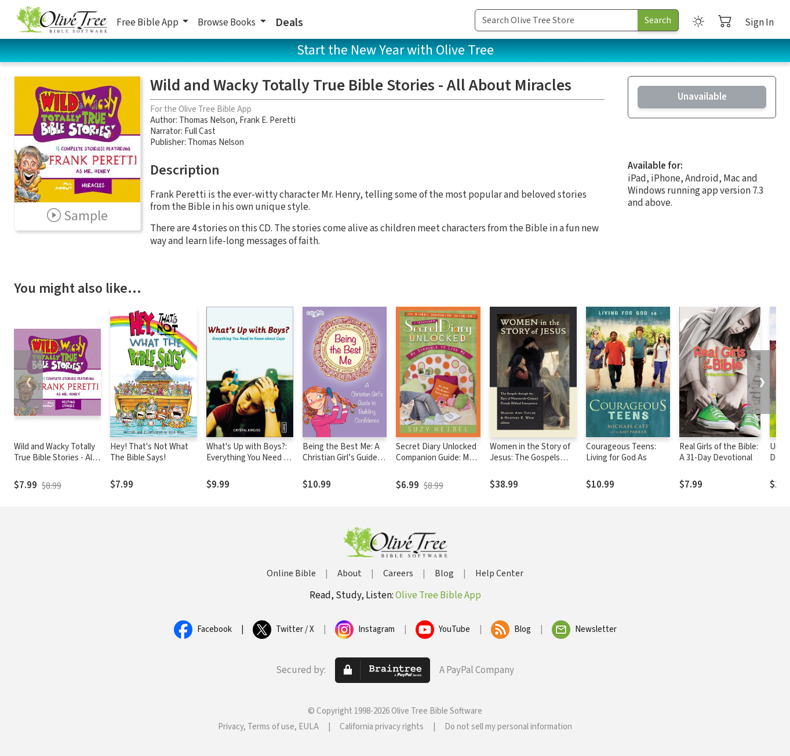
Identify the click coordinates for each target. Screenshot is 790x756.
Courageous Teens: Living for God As (621, 452)
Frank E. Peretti (267, 120)
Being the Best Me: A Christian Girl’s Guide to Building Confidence (344, 458)
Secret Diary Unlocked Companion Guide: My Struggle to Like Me (436, 458)
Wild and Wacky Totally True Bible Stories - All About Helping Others (54, 458)
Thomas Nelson (207, 120)
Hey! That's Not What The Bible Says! (149, 452)
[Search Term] (556, 20)
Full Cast (200, 131)
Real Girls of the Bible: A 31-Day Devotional (718, 452)
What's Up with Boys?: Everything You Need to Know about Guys (249, 458)
